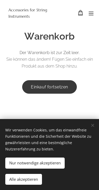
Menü (91, 13)
